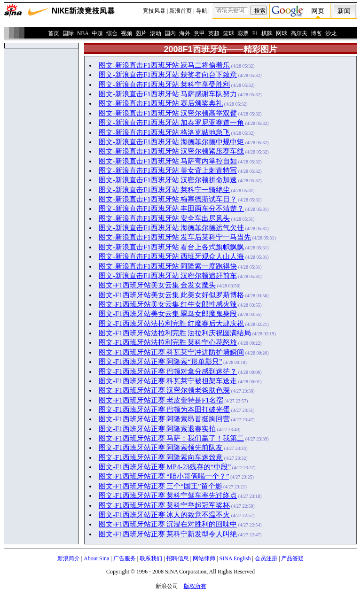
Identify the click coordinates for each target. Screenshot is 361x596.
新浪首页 (180, 11)
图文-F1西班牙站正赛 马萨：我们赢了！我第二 (171, 438)
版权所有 (195, 586)
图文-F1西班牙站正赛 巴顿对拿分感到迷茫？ (168, 371)
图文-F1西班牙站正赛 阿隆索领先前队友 (161, 447)
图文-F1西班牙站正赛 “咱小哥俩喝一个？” (164, 476)
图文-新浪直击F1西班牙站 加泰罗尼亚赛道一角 (171, 122)
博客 (316, 33)
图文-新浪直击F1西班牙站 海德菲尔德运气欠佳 (171, 228)
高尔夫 (298, 33)
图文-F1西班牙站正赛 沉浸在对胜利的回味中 (168, 524)
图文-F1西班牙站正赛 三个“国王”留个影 (160, 486)
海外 (184, 33)
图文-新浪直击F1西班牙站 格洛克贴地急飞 (164, 132)
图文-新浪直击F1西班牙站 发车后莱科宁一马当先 (175, 237)
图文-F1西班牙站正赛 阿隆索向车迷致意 (161, 457)
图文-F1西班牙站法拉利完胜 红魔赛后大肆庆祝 (171, 323)
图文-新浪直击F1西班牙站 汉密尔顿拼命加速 (168, 180)
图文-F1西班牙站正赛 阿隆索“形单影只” (160, 361)
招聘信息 (177, 558)
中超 (97, 33)
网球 (281, 33)
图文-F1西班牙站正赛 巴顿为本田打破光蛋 (164, 409)
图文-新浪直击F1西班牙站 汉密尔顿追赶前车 (168, 275)
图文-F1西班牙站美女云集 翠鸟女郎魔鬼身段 (168, 313)
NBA (83, 33)
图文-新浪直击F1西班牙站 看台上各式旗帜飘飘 (171, 247)
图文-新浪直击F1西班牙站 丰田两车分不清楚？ (171, 208)
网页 (317, 11)
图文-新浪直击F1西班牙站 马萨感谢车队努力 (168, 94)
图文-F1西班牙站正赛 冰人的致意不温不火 (164, 515)
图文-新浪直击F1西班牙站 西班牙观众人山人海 (171, 256)
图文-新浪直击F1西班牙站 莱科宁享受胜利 (164, 84)
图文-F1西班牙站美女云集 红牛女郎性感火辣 (168, 304)
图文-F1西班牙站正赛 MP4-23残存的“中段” (165, 467)
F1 (255, 33)
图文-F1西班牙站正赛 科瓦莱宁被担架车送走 (168, 381)
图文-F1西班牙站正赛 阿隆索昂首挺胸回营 (164, 419)
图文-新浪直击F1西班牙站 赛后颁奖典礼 (161, 103)
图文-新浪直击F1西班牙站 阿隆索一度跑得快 (168, 266)
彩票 (243, 33)
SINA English (235, 558)
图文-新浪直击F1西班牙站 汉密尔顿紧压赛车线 (171, 151)
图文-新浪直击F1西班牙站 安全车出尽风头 (164, 218)
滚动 (155, 33)
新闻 (344, 11)
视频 (126, 33)
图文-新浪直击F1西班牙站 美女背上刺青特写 (168, 170)
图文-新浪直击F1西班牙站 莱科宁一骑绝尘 (164, 190)
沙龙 (331, 33)
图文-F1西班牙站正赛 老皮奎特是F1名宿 (161, 400)
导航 (201, 11)
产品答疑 (292, 558)
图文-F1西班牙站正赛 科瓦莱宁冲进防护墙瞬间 (171, 352)
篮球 (228, 33)
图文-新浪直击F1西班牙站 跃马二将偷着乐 (164, 65)
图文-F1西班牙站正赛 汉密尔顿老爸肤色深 (164, 390)
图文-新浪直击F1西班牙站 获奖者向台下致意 (168, 74)
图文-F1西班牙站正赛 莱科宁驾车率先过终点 (168, 495)
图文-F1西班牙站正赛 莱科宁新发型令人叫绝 (168, 534)
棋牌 (267, 33)
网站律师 (204, 558)
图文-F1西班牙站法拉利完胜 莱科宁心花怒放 (168, 342)
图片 (141, 33)
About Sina (96, 558)
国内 (170, 33)
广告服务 (124, 558)
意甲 (199, 33)
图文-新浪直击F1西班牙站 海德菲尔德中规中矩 (171, 142)
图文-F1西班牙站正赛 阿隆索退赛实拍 (157, 429)
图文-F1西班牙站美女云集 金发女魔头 (157, 285)
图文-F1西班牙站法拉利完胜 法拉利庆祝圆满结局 (175, 333)
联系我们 (151, 558)
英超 (214, 33)
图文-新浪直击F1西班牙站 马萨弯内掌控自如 (168, 161)
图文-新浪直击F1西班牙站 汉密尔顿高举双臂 (168, 113)
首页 (53, 33)
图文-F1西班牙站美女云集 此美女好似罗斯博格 (171, 295)
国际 (68, 33)
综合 (112, 33)
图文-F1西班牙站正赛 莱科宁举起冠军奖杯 (164, 505)
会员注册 (266, 558)
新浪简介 (68, 558)
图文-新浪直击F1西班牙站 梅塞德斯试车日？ (168, 199)
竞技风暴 (154, 11)
